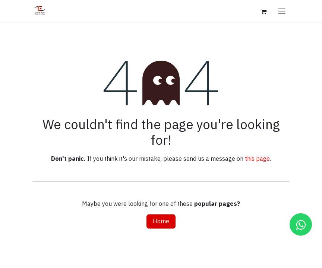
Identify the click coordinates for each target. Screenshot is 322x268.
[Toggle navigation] (282, 11)
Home (161, 221)
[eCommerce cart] (263, 10)
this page (257, 158)
